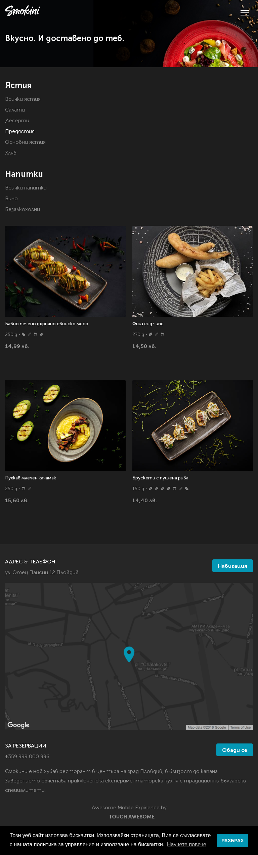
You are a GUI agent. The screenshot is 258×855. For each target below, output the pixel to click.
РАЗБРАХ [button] (232, 840)
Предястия (20, 131)
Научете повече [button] (186, 844)
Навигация (232, 566)
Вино (11, 199)
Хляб (10, 153)
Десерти (17, 121)
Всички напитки (26, 188)
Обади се (234, 750)
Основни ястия (25, 142)
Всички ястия (23, 99)
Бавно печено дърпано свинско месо (46, 324)
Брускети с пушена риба (160, 478)
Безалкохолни (22, 209)
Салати (15, 110)
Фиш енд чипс (148, 324)
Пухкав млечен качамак (30, 478)
